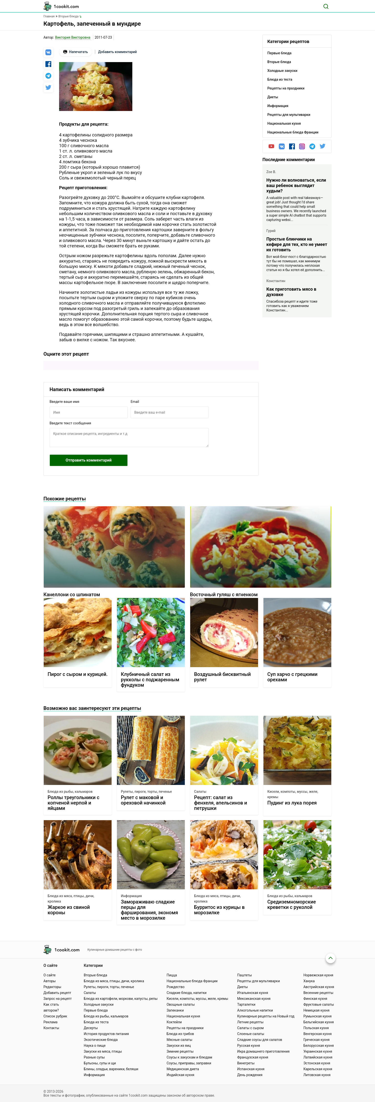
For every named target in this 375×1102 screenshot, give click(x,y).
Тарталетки (246, 1004)
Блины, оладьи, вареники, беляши (111, 1069)
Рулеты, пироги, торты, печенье (146, 791)
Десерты (91, 1028)
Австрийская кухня (318, 987)
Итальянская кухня (252, 993)
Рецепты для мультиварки (258, 981)
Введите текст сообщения (70, 423)
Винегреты (246, 1063)
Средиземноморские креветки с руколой (291, 904)
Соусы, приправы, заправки (189, 1063)
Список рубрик (55, 1016)
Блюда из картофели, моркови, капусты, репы (120, 999)
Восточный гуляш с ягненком (224, 594)
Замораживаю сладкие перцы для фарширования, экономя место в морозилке (149, 910)
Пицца (172, 975)
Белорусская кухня (318, 1045)
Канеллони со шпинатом (71, 594)
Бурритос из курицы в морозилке (219, 909)
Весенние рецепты (318, 993)
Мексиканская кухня (254, 999)
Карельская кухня (317, 1069)
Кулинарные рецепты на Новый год (265, 1016)
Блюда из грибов (180, 1034)
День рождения (249, 1075)
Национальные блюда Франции (192, 981)
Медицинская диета (183, 1069)
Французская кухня (252, 1057)
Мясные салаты (179, 1040)
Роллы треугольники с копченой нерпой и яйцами (73, 803)
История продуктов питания (106, 1034)
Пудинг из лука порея (292, 803)
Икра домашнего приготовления (263, 1051)
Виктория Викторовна (72, 37)
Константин (275, 281)
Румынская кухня (317, 1016)
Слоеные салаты (250, 1034)
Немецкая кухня (316, 1010)
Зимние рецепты (180, 1051)
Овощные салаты (181, 1004)
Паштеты (244, 975)
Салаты (200, 791)
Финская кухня (315, 999)
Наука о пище (95, 1045)
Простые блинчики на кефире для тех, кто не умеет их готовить (296, 244)
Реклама (50, 1022)
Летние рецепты (250, 1022)
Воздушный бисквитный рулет (222, 677)
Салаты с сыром (250, 1028)
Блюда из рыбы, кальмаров (70, 791)
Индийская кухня (180, 1075)
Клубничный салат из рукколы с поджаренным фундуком (150, 680)
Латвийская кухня (318, 1057)
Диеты (242, 987)
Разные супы (94, 1057)
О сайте (49, 975)
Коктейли (174, 1022)
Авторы (49, 981)
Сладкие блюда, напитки (187, 993)
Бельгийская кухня (318, 1022)
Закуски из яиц (179, 1045)
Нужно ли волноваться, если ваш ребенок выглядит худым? (296, 185)
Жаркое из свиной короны (69, 909)
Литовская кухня (317, 1075)
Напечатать (75, 52)
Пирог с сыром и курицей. (78, 674)
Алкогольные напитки (255, 1010)
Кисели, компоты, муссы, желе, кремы (292, 794)
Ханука (309, 981)
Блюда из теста (96, 1022)
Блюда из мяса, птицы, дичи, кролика (71, 898)
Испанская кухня (251, 1069)
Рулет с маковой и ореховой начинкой (143, 800)
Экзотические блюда (101, 1040)
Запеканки (175, 1010)
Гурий (271, 231)
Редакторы (52, 987)
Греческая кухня (316, 1040)
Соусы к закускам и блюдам (189, 1057)
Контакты (51, 1028)
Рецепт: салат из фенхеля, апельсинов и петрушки (220, 803)
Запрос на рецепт (57, 999)
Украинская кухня (317, 1051)
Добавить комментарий (117, 52)
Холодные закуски (99, 1004)
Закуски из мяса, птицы (103, 1051)
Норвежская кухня (318, 975)
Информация (131, 896)
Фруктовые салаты (318, 1004)
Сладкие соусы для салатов (259, 1040)
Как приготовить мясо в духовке (291, 292)
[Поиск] (326, 6)
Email (135, 402)
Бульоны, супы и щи (100, 1063)
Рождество (175, 987)
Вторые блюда (95, 975)
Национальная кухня (183, 1016)
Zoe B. (271, 172)
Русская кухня (248, 1045)
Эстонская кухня (316, 1063)
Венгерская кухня (317, 1034)
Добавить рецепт (57, 993)
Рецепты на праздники (185, 1028)
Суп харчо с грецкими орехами (292, 677)
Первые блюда (96, 1010)
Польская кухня (316, 1028)
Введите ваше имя (64, 402)
